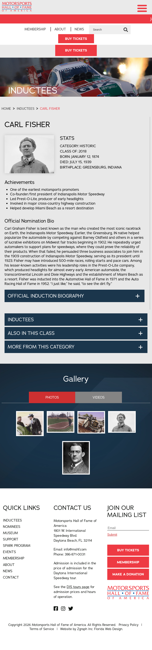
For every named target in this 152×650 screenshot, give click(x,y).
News (79, 29)
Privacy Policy (129, 625)
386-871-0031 (75, 554)
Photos (52, 397)
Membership (35, 29)
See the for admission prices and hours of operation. (75, 592)
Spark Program (16, 545)
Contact (11, 577)
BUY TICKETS (76, 39)
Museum (10, 533)
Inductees (25, 109)
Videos (98, 397)
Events (9, 552)
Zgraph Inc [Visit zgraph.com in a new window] (85, 629)
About (60, 29)
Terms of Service (41, 629)
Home (6, 109)
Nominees (11, 526)
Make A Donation (128, 574)
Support (10, 539)
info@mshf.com (75, 549)
